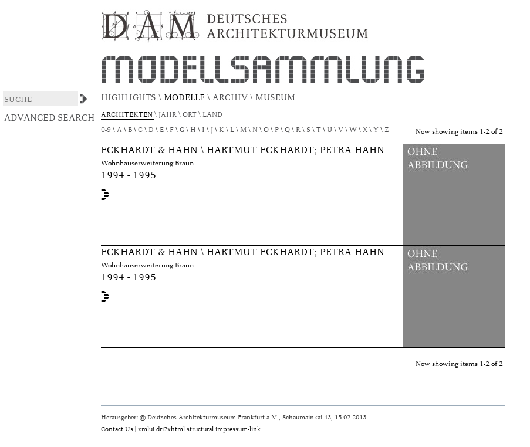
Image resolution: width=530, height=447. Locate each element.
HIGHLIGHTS (129, 98)
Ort (190, 114)
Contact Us (117, 429)
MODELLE (185, 98)
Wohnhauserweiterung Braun (147, 163)
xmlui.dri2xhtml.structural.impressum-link (199, 429)
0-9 (106, 130)
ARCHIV (231, 98)
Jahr (168, 114)
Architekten (127, 114)
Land (213, 114)
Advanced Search (49, 118)
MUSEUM (276, 98)
